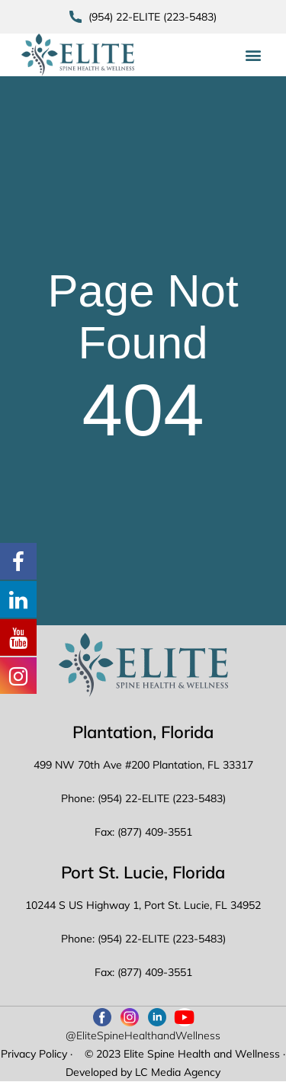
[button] (252, 54)
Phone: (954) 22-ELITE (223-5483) (143, 798)
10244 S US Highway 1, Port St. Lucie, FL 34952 (143, 905)
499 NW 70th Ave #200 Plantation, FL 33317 (143, 765)
